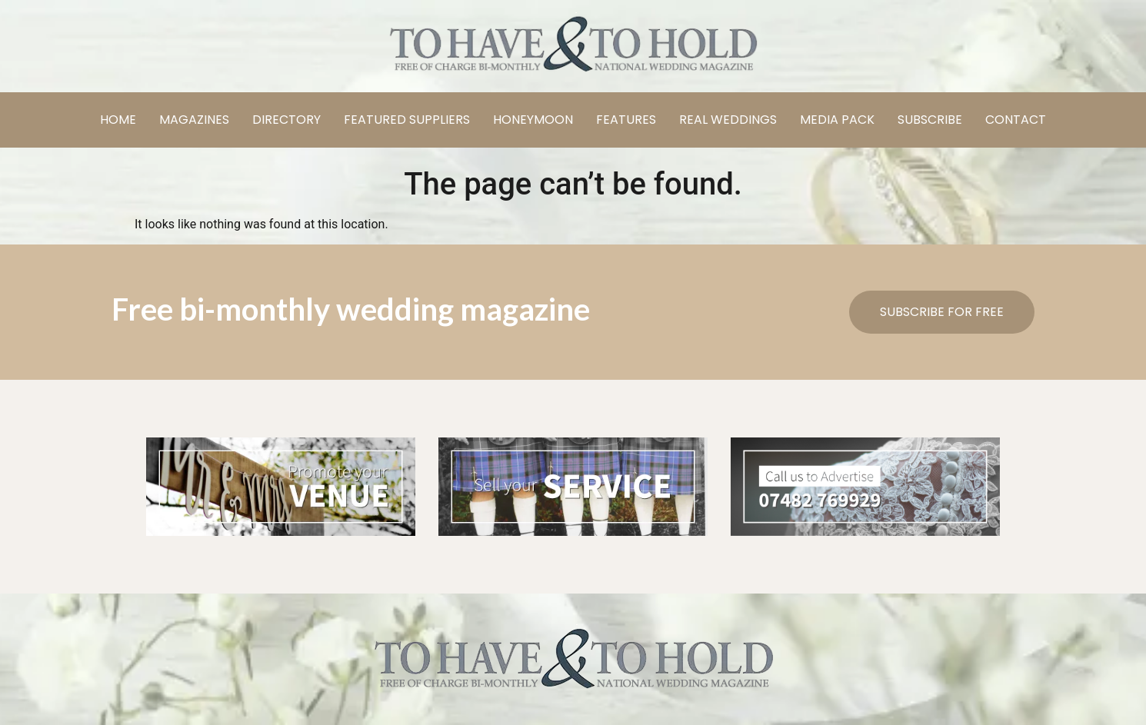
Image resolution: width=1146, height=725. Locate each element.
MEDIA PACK (837, 119)
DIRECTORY (286, 119)
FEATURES (626, 119)
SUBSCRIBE (930, 119)
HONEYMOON (533, 119)
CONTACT (1015, 119)
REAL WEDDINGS (728, 119)
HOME (118, 119)
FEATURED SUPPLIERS (407, 119)
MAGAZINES (194, 119)
